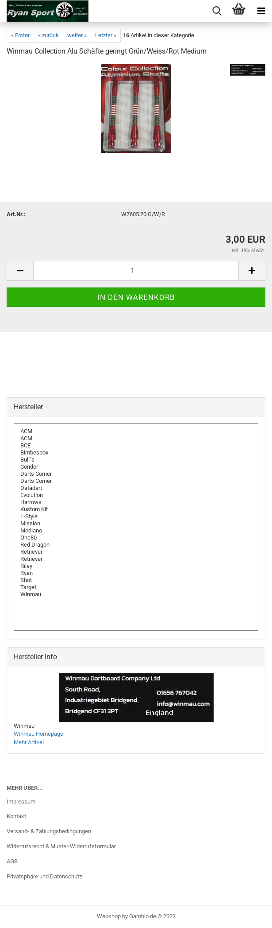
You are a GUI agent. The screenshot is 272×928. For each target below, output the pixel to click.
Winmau (136, 594)
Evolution (136, 495)
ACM (136, 431)
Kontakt (16, 816)
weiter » (77, 35)
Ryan (136, 573)
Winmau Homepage (38, 733)
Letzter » (105, 35)
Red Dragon (136, 544)
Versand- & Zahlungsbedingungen (49, 831)
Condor (136, 466)
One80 (136, 537)
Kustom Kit (136, 509)
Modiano (136, 530)
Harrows (136, 502)
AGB (12, 861)
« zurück (48, 35)
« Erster (20, 35)
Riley (136, 566)
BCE (136, 445)
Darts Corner (136, 474)
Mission (136, 523)
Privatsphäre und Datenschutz (44, 876)
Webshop (109, 916)
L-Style (136, 516)
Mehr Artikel (29, 742)
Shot (136, 580)
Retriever (136, 551)
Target (136, 587)
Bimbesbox (136, 452)
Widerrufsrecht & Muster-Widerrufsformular (61, 846)
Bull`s (136, 459)
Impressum (21, 801)
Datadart (136, 488)
